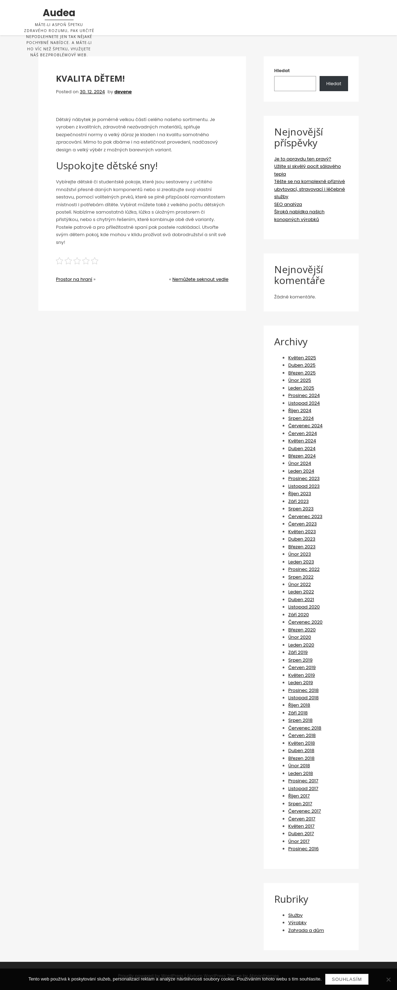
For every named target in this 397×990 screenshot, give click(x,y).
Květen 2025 (302, 357)
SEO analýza (288, 204)
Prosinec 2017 (303, 780)
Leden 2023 (301, 562)
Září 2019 (298, 652)
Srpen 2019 (300, 660)
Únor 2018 (299, 765)
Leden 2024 (301, 471)
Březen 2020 (302, 629)
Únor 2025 (299, 380)
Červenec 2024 (305, 425)
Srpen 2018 (300, 720)
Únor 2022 (299, 584)
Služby (295, 915)
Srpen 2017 (300, 803)
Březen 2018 (301, 758)
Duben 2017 (301, 833)
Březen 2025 (302, 373)
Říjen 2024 (299, 410)
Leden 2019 (300, 682)
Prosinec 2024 (304, 395)
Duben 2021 (301, 599)
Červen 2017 (301, 818)
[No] (388, 979)
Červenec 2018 (304, 728)
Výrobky (297, 922)
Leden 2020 (301, 645)
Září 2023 (298, 501)
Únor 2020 (299, 637)
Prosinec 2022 (304, 569)
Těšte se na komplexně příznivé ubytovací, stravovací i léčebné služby (309, 189)
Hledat (282, 70)
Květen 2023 (302, 531)
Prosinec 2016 (303, 848)
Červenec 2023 (305, 516)
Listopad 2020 (304, 607)
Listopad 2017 (303, 788)
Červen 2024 (302, 433)
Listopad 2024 (304, 403)
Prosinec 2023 (304, 478)
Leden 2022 (301, 591)
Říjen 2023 (299, 493)
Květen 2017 (301, 826)
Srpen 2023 (301, 508)
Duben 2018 (301, 750)
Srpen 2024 (301, 418)
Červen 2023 (302, 524)
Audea (59, 13)
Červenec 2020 (305, 622)
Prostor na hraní (74, 279)
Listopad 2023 (304, 486)
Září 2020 (298, 614)
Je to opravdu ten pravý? (302, 159)
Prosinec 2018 (303, 690)
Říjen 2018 (299, 705)
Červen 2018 (302, 735)
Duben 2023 (301, 539)
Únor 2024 (299, 463)
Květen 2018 (301, 743)
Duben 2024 (301, 448)
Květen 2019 (301, 675)
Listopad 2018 (303, 697)
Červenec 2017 (304, 811)
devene (123, 91)
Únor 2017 (299, 841)
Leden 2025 (301, 388)
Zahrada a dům (306, 930)
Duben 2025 (301, 365)
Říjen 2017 (299, 796)
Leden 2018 (300, 773)
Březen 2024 (302, 456)
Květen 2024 (302, 440)
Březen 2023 (301, 546)
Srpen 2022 (301, 577)
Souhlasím (347, 979)
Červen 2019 (302, 667)
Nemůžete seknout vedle (200, 279)
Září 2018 (298, 713)
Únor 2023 (299, 554)
